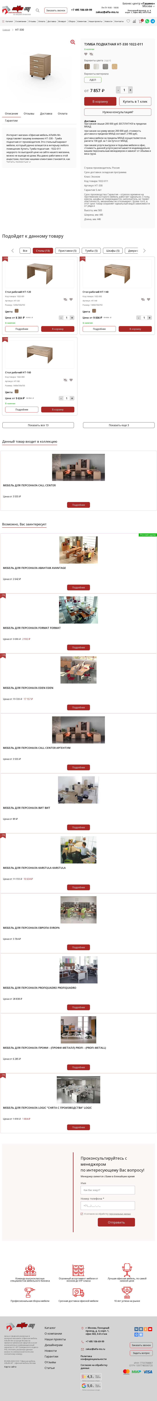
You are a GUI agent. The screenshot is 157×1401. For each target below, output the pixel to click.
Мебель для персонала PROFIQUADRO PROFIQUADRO (39, 987)
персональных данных (120, 1214)
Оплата (41, 21)
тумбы (91, 250)
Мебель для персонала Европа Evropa (31, 927)
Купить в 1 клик (135, 101)
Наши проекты (95, 21)
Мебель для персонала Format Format (32, 628)
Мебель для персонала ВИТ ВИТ (26, 808)
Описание (11, 113)
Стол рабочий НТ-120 (18, 291)
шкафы (112, 250)
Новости (108, 21)
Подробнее (21, 329)
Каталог (50, 1328)
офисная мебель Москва (25, 1363)
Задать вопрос (141, 1353)
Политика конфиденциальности (94, 1358)
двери (135, 250)
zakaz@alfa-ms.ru (107, 12)
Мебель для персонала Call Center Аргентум (36, 748)
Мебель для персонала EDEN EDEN (28, 688)
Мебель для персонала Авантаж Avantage (34, 568)
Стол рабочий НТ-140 (96, 291)
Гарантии (11, 120)
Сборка (71, 21)
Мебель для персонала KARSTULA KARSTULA (34, 867)
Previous (12, 250)
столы (43, 250)
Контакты (119, 21)
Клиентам (82, 21)
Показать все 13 (38, 425)
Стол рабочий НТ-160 (18, 372)
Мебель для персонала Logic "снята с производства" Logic (47, 1107)
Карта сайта (10, 1366)
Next (144, 250)
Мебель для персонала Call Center (29, 485)
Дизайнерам (53, 1345)
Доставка (51, 21)
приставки (67, 250)
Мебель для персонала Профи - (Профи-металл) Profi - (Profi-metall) (54, 1047)
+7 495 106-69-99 (81, 9)
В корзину (100, 101)
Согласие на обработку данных (94, 1367)
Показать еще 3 (119, 425)
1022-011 (103, 181)
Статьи (50, 1368)
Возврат (62, 21)
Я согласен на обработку (107, 1214)
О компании (20, 21)
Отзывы (32, 21)
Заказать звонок (141, 1345)
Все (25, 250)
